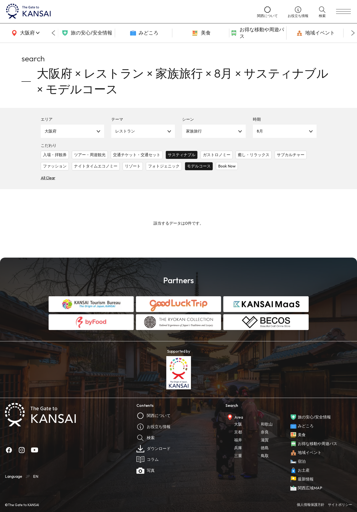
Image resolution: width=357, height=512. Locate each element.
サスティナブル (181, 154)
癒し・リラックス (253, 154)
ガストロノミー (216, 154)
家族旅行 (194, 131)
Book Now (227, 166)
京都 (238, 431)
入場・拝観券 (55, 154)
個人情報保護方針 (310, 504)
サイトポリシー (340, 504)
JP (27, 476)
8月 (260, 131)
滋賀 (265, 439)
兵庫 (238, 447)
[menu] (343, 11)
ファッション (55, 166)
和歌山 (267, 424)
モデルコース (199, 166)
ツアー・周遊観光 (90, 154)
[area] (24, 33)
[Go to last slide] (53, 33)
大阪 (238, 424)
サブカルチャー (290, 154)
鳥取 (265, 455)
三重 (238, 455)
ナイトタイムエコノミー (95, 166)
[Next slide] (353, 33)
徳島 (265, 447)
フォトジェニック (164, 166)
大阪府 (50, 131)
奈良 (265, 431)
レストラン (125, 131)
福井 (238, 439)
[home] (126, 11)
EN (35, 476)
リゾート (133, 166)
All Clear (48, 177)
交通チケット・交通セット (136, 154)
